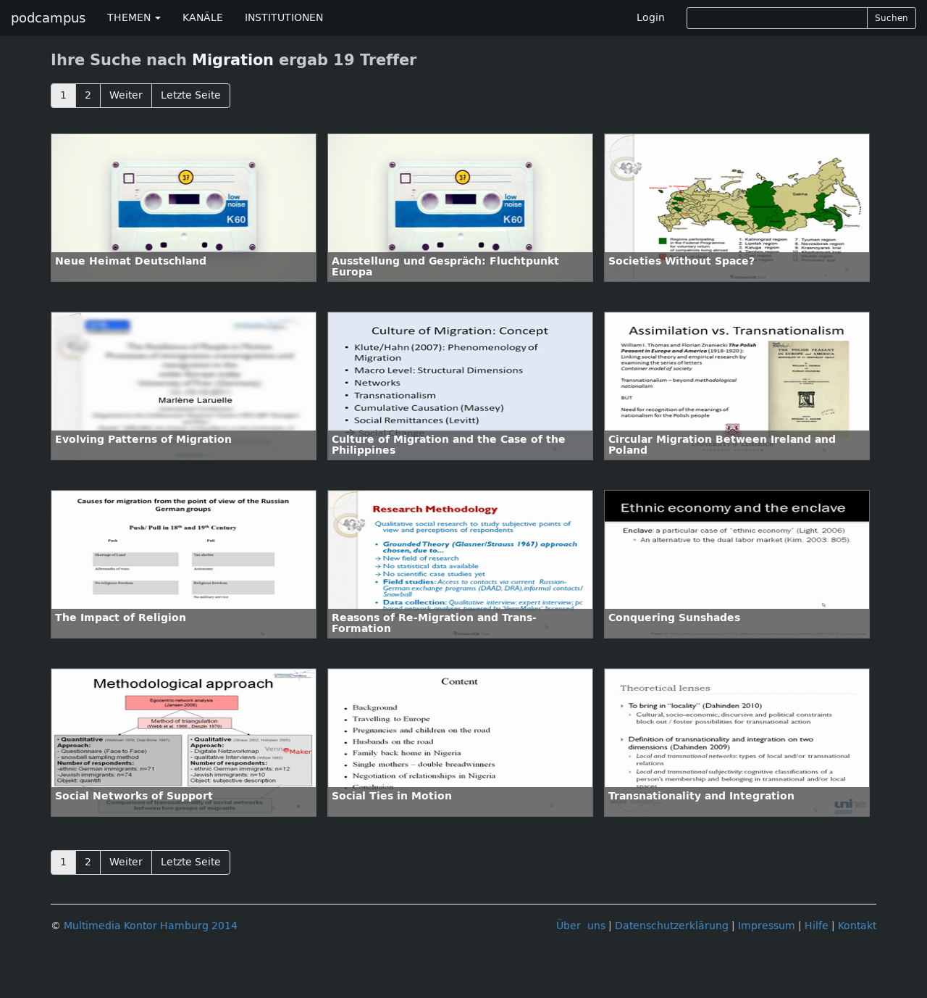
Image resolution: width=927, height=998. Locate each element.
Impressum (766, 926)
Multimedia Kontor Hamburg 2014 (151, 926)
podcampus (48, 18)
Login (651, 18)
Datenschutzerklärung (672, 926)
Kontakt (857, 926)
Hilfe (817, 926)
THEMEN (134, 18)
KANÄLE (203, 18)
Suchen (891, 18)
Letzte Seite (191, 95)
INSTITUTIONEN (284, 18)
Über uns (580, 926)
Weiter (126, 95)
